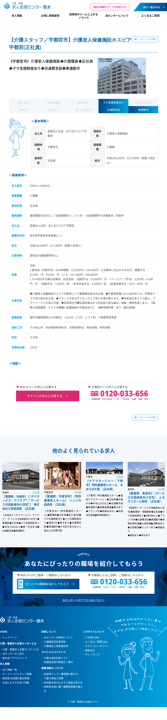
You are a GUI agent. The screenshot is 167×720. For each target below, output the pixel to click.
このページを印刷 (146, 39)
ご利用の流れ (92, 637)
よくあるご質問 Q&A (96, 641)
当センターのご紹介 (13, 653)
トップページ (9, 637)
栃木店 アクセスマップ (14, 658)
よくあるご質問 (150, 15)
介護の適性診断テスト (56, 658)
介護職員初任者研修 (55, 641)
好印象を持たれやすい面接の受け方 (63, 682)
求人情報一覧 (9, 669)
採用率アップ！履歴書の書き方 (61, 674)
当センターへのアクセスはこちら (82, 600)
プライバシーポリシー (97, 646)
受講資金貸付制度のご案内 (58, 662)
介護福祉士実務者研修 (56, 646)
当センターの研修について (58, 637)
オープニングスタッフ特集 (17, 674)
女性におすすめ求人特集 (15, 682)
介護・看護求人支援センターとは (20, 649)
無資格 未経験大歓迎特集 (16, 678)
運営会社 (90, 650)
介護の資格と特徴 (53, 678)
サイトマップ (92, 654)
